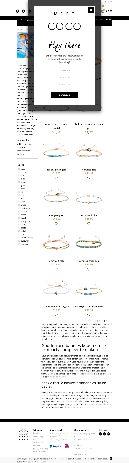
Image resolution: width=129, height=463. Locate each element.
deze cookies (43, 462)
